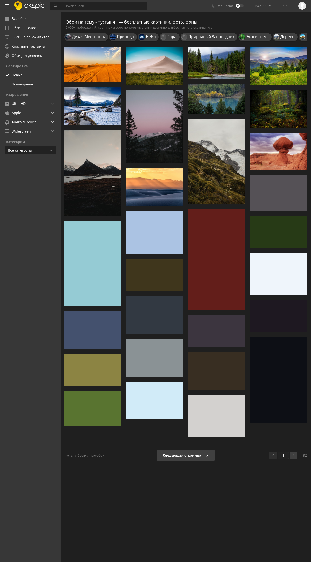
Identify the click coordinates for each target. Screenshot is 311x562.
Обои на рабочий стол (27, 37)
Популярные (22, 84)
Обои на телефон (23, 28)
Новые (17, 75)
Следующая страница (186, 455)
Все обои (15, 18)
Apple (13, 113)
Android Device (20, 122)
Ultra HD (15, 103)
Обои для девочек (23, 55)
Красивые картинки (25, 46)
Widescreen (18, 131)
